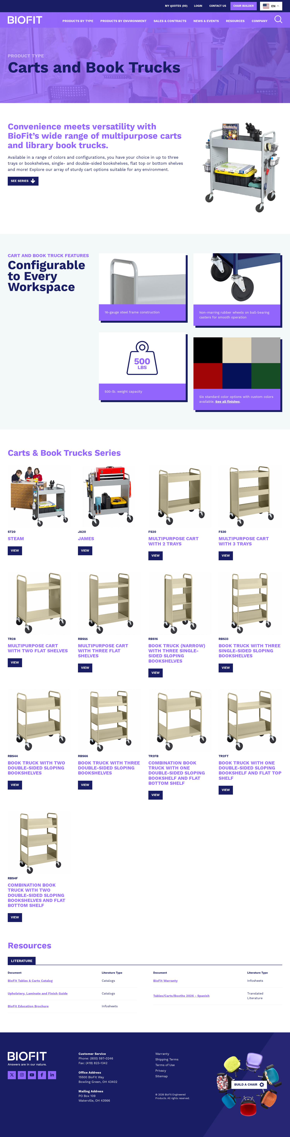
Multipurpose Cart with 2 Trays (173, 541)
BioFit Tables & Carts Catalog (30, 981)
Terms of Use (165, 1065)
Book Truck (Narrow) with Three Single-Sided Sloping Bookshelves (176, 653)
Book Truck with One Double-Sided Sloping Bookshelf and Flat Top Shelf (250, 770)
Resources (235, 21)
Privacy (160, 1071)
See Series (23, 181)
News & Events (206, 21)
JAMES (86, 539)
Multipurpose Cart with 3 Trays (244, 541)
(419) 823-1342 (96, 1063)
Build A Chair (249, 1084)
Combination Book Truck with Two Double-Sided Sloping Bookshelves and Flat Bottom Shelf (36, 895)
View (15, 551)
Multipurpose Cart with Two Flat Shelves (38, 648)
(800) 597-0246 (101, 1058)
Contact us (217, 6)
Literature (21, 961)
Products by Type (77, 21)
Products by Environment (123, 21)
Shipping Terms (166, 1059)
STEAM (16, 539)
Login (198, 6)
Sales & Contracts (170, 21)
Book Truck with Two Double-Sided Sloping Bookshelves (36, 768)
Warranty (162, 1054)
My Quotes (176, 6)
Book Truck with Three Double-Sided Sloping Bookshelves (109, 768)
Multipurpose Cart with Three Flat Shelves (103, 651)
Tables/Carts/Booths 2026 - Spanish (181, 996)
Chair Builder (243, 6)
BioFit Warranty (165, 981)
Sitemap (161, 1076)
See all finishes (227, 402)
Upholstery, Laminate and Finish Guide (38, 993)
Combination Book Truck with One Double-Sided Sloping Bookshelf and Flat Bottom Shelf (176, 773)
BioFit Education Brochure (28, 1006)
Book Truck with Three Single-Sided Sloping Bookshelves (250, 651)
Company (259, 21)
